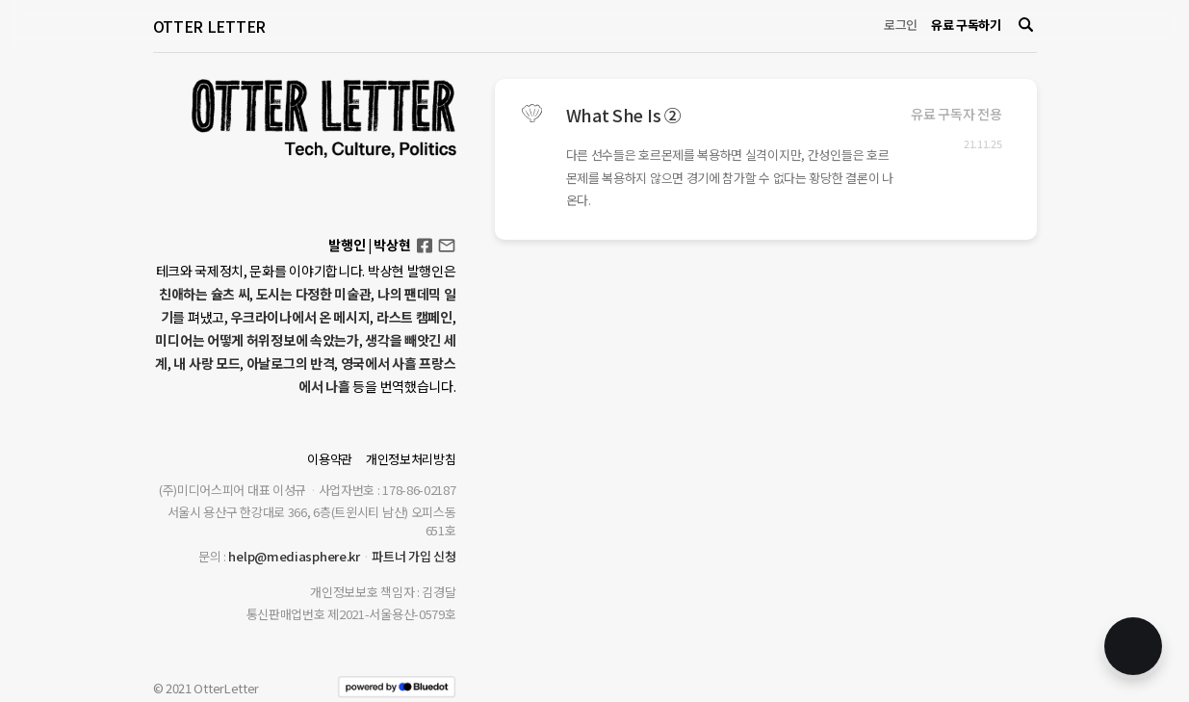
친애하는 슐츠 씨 (204, 293)
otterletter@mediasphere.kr (446, 244)
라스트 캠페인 (414, 316)
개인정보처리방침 (411, 459)
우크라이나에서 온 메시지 (300, 316)
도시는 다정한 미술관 (314, 293)
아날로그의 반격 (290, 363)
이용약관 (329, 459)
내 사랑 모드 (206, 363)
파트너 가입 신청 (413, 556)
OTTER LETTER (209, 26)
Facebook (424, 240)
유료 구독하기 (966, 24)
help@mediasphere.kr (293, 556)
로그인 (901, 24)
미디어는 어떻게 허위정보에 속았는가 (256, 340)
